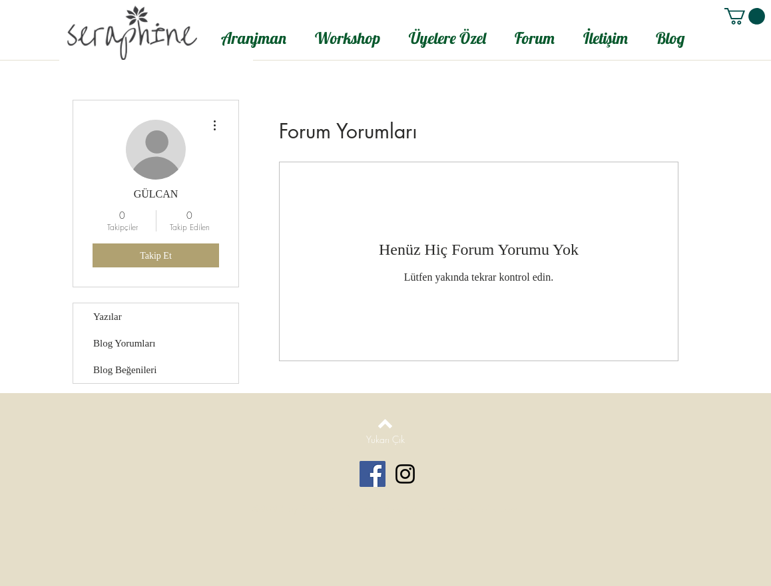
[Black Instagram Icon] (405, 474)
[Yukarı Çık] (385, 439)
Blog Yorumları (124, 343)
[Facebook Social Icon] (373, 474)
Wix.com (498, 509)
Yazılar (107, 316)
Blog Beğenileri (124, 370)
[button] (744, 16)
